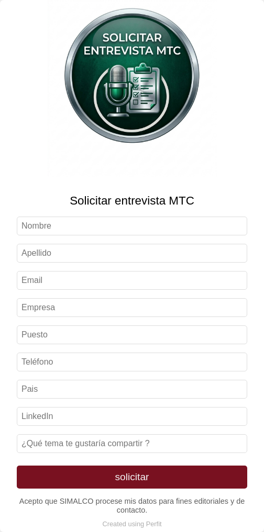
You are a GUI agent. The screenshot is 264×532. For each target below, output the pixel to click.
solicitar (132, 476)
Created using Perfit (131, 524)
